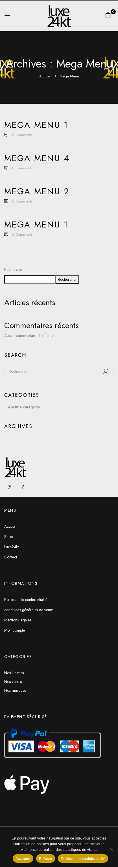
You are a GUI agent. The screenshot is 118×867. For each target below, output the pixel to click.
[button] (108, 15)
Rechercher (13, 269)
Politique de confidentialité (83, 859)
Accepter (23, 859)
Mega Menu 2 (36, 191)
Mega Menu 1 (36, 125)
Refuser (45, 859)
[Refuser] (111, 849)
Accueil (45, 76)
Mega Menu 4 (37, 158)
